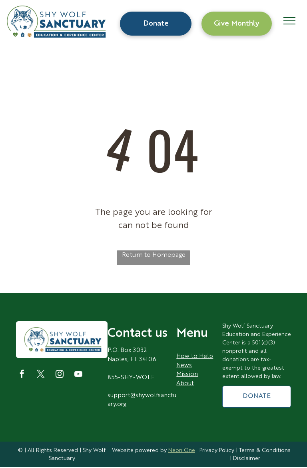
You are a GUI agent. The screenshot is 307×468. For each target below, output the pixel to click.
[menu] (289, 20)
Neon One (181, 450)
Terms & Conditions (265, 450)
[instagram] (60, 375)
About (185, 384)
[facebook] (22, 375)
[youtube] (78, 375)
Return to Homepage (153, 255)
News (184, 366)
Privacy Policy (216, 450)
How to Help (194, 357)
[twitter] (41, 375)
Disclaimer (246, 458)
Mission (187, 375)
